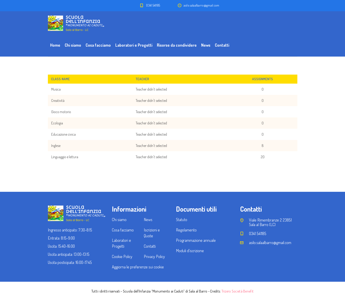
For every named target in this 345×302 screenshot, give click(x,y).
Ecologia (57, 123)
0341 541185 (153, 5)
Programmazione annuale (196, 240)
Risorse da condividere (177, 45)
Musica (56, 89)
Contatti (222, 45)
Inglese (55, 145)
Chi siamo (73, 45)
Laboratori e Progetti (133, 45)
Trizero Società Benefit (238, 291)
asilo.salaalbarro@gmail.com (270, 242)
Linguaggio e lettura (64, 157)
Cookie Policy (122, 256)
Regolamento (186, 229)
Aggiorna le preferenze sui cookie (138, 266)
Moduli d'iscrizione (190, 250)
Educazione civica (63, 134)
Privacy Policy (154, 256)
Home (55, 45)
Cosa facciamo (98, 45)
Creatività (58, 100)
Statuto (181, 219)
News (205, 45)
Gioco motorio (61, 112)
